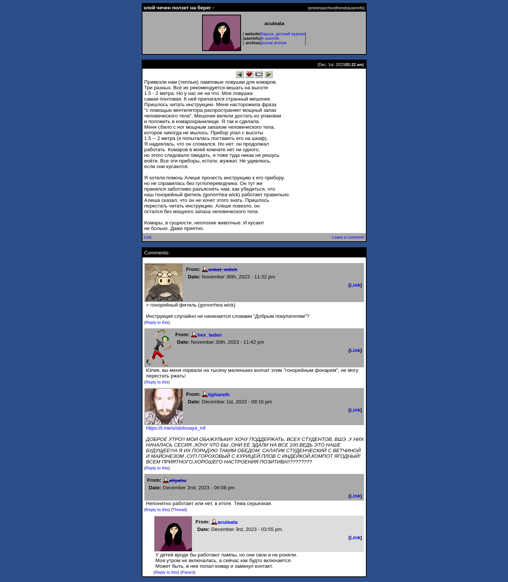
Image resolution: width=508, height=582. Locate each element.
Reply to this (156, 322)
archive (328, 8)
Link (148, 237)
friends (342, 8)
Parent (188, 572)
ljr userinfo (270, 38)
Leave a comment (348, 237)
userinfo (356, 8)
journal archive (273, 43)
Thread (179, 509)
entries (315, 8)
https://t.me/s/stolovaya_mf (176, 428)
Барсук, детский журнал (283, 34)
